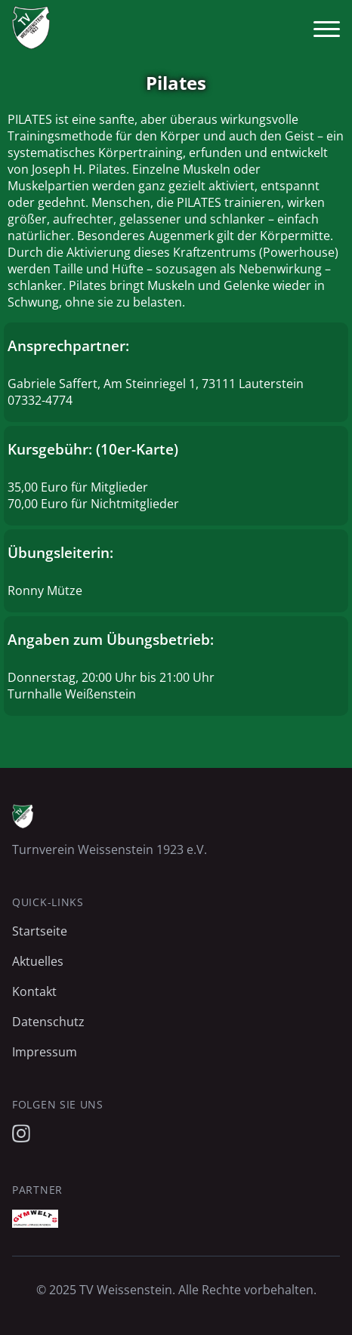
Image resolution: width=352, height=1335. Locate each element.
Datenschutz (48, 1021)
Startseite (39, 931)
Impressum (44, 1052)
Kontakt (34, 991)
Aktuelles (37, 961)
